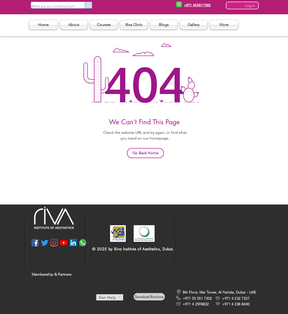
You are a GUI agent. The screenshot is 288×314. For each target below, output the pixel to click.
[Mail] (179, 303)
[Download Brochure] (149, 296)
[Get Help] (109, 297)
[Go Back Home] (145, 153)
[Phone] (179, 4)
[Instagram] (54, 242)
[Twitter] (44, 242)
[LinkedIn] (73, 242)
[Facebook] (35, 242)
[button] (104, 25)
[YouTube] (63, 242)
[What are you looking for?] (53, 6)
